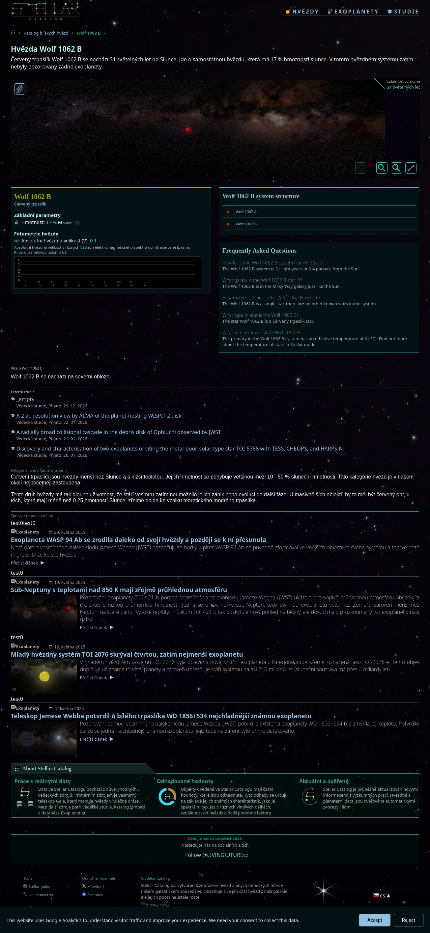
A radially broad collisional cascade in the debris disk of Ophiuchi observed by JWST (118, 432)
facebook (92, 894)
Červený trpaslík (30, 204)
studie (403, 11)
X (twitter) (93, 886)
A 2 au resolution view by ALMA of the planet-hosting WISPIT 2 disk (99, 415)
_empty (25, 399)
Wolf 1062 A (246, 211)
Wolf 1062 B (246, 223)
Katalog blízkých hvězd (46, 33)
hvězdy (302, 11)
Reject (408, 920)
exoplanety (353, 11)
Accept (374, 920)
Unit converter (38, 894)
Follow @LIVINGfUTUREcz (216, 855)
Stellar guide (302, 344)
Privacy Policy (155, 904)
